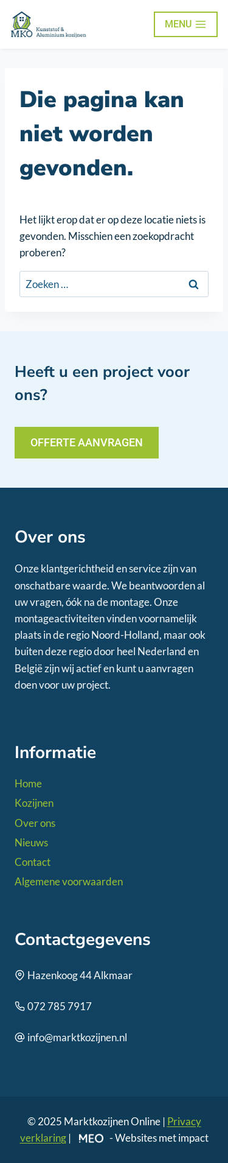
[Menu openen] (186, 24)
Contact (32, 862)
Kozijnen (34, 802)
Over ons (35, 823)
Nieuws (31, 842)
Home (28, 783)
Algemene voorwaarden (69, 881)
